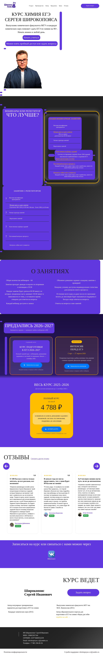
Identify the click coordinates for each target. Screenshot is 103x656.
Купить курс (51, 429)
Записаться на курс (31, 365)
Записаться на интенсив (76, 366)
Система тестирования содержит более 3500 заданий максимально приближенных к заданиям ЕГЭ (73, 155)
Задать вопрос (90, 5)
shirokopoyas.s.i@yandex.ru (38, 640)
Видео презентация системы (65, 159)
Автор (47, 5)
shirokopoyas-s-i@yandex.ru (89, 652)
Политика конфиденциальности (15, 652)
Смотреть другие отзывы (40, 459)
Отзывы (66, 5)
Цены (60, 5)
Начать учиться (31, 37)
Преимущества (39, 5)
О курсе (31, 5)
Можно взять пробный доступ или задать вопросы (31, 43)
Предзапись (54, 5)
